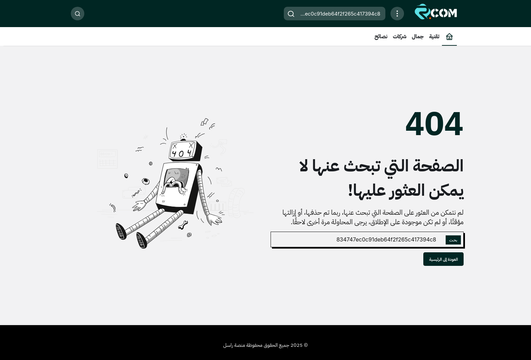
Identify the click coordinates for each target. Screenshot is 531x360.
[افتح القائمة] (397, 13)
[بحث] (77, 13)
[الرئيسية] (449, 36)
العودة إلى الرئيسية (443, 259)
